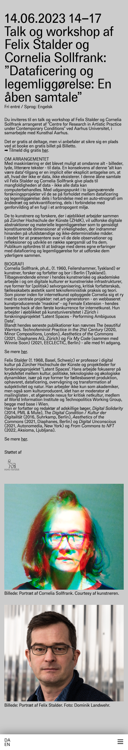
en (7, 745)
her (45, 151)
